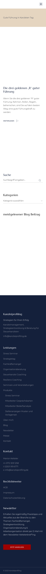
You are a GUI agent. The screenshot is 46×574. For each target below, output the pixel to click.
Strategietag (9, 359)
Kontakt (7, 441)
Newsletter (8, 430)
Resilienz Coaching (12, 380)
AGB (5, 487)
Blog (5, 425)
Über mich (8, 420)
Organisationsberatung (14, 369)
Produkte (7, 390)
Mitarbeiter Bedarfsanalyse (18, 406)
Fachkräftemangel (12, 364)
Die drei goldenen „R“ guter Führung (21, 89)
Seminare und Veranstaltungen (18, 385)
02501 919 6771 (11, 466)
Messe (6, 436)
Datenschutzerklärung (14, 498)
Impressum (8, 493)
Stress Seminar (10, 353)
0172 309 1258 (12, 463)
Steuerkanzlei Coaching (14, 374)
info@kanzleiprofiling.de (15, 336)
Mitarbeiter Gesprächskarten (19, 401)
